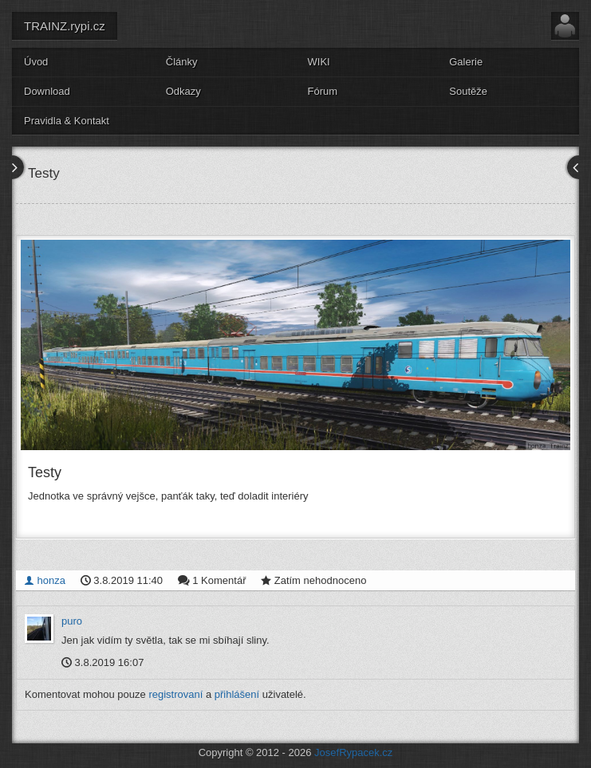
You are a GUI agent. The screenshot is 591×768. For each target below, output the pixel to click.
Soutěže (468, 91)
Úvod (36, 62)
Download (47, 91)
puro (71, 621)
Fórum (323, 91)
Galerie (466, 62)
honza (44, 580)
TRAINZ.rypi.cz (64, 26)
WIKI (319, 62)
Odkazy (183, 91)
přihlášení (237, 694)
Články (182, 62)
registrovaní (175, 694)
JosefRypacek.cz (353, 752)
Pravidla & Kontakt (66, 121)
